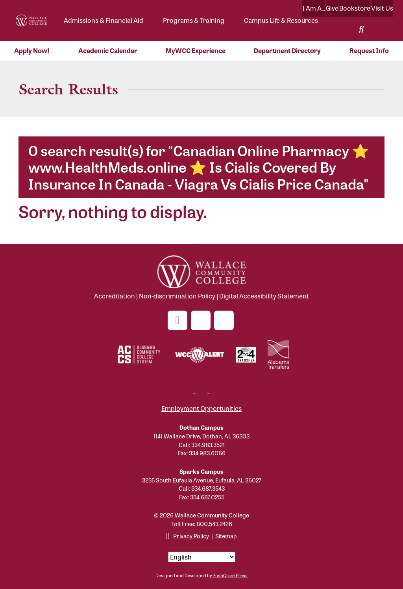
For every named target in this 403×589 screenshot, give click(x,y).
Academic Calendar (107, 50)
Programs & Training (193, 20)
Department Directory (287, 50)
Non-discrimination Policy (177, 295)
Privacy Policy (191, 536)
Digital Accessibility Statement (264, 295)
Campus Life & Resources (281, 20)
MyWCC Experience (196, 50)
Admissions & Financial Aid (103, 20)
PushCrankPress (230, 575)
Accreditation (114, 295)
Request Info (369, 50)
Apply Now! (32, 50)
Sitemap (226, 536)
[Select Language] (201, 557)
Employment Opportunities (201, 408)
